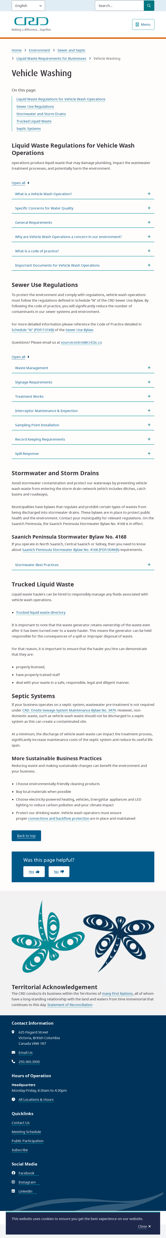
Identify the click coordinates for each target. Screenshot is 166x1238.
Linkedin (28, 1191)
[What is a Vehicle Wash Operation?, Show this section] (83, 193)
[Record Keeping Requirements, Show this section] (83, 439)
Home (17, 50)
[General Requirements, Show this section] (83, 222)
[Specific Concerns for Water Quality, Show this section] (83, 208)
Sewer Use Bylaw (79, 329)
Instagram (29, 1182)
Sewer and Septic (71, 50)
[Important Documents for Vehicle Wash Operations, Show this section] (83, 265)
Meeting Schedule (26, 1131)
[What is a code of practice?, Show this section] (83, 251)
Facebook (29, 1173)
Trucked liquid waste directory (40, 612)
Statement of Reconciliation (70, 1004)
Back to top (26, 835)
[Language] (28, 5)
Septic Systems (28, 128)
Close (142, 1226)
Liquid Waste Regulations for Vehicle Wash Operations (60, 99)
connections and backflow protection (59, 818)
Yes (31, 871)
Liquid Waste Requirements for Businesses (51, 58)
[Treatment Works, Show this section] (83, 396)
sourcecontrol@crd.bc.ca (81, 342)
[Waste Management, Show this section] (83, 367)
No (56, 871)
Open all (18, 182)
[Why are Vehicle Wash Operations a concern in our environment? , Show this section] (83, 236)
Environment (39, 50)
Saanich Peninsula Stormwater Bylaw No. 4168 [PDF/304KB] (70, 549)
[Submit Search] (149, 5)
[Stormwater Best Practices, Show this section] (83, 564)
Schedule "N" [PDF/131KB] (33, 329)
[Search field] (119, 5)
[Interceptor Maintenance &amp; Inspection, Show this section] (83, 410)
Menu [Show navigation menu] (145, 24)
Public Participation (27, 1140)
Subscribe (20, 1150)
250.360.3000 (29, 1061)
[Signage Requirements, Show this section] (83, 382)
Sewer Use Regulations (35, 106)
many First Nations (117, 993)
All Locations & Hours (36, 1099)
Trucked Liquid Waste (33, 121)
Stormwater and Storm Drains (41, 113)
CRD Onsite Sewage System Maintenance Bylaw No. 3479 (69, 710)
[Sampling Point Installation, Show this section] (83, 425)
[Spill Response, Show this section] (83, 453)
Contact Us (21, 1122)
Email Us (26, 1052)
